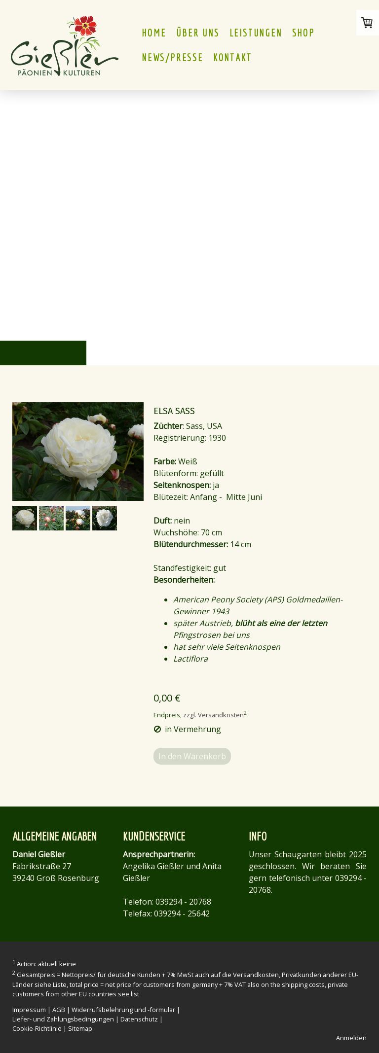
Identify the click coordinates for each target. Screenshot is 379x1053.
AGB (58, 1009)
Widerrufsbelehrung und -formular (123, 1009)
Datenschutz (139, 1019)
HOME (154, 32)
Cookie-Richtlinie (37, 1028)
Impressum (29, 1009)
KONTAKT (232, 57)
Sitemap (80, 1028)
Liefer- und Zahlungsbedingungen (63, 1019)
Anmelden (351, 1037)
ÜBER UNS (197, 32)
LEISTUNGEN (255, 32)
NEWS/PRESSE (172, 57)
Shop (303, 32)
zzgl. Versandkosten (213, 714)
